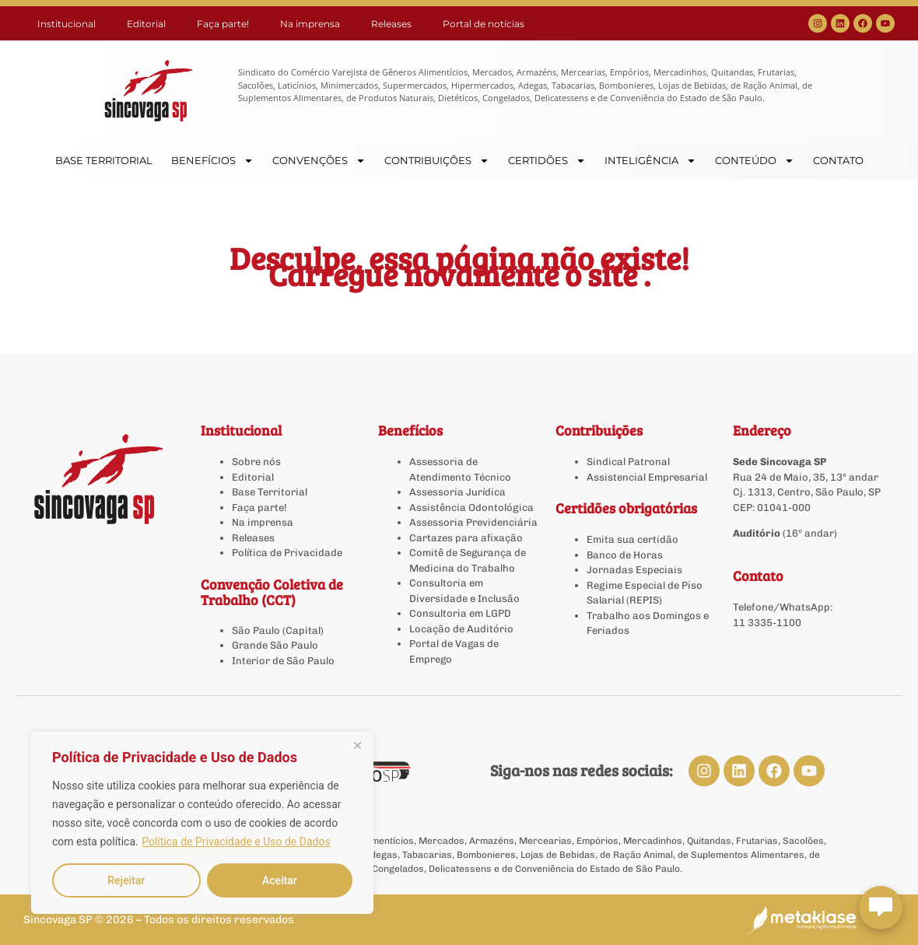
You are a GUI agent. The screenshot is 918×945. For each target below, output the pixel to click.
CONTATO (838, 160)
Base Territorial (269, 492)
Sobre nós (256, 461)
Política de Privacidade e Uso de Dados (236, 841)
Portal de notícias (483, 24)
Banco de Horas (625, 555)
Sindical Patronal (628, 461)
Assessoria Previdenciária (473, 522)
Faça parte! (223, 24)
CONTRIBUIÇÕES (436, 160)
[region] (202, 823)
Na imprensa (310, 24)
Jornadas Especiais (634, 570)
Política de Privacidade (287, 552)
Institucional (66, 24)
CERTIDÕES (547, 160)
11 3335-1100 (767, 622)
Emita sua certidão (632, 539)
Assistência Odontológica (471, 507)
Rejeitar (126, 880)
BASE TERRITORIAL (103, 160)
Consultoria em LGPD (460, 613)
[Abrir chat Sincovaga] (880, 907)
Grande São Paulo (275, 645)
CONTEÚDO (754, 160)
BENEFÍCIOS (212, 160)
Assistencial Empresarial (647, 477)
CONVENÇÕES (319, 160)
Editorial (146, 24)
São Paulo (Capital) (278, 630)
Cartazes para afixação (466, 538)
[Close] (357, 745)
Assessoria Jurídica (457, 492)
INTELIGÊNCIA (650, 160)
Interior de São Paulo (283, 661)
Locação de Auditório (461, 629)
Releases (391, 24)
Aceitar (279, 880)
